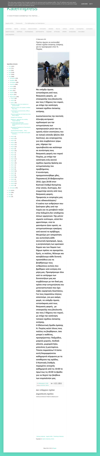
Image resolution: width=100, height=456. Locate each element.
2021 (10, 66)
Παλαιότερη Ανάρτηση (58, 436)
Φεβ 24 (13, 140)
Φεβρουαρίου (13, 96)
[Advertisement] (20, 49)
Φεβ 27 (13, 102)
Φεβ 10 (13, 167)
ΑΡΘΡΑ (64, 31)
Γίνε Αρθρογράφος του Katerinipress (35, 23)
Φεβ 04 (13, 179)
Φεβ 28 (13, 100)
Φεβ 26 (13, 136)
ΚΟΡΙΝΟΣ (19, 31)
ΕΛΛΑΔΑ (23, 29)
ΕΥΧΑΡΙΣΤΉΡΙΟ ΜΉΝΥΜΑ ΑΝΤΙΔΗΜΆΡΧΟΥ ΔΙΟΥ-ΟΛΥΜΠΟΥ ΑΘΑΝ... (19, 124)
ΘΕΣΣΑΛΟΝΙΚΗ (32, 29)
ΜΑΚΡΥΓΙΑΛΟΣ (10, 31)
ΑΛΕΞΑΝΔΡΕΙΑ (10, 34)
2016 (10, 76)
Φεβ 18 (13, 150)
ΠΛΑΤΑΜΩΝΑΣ (29, 31)
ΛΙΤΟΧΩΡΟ (43, 29)
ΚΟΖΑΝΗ (49, 31)
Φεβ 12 (13, 163)
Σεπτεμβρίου (13, 82)
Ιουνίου (11, 88)
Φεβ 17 (13, 152)
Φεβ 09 (13, 169)
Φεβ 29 (13, 98)
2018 (10, 72)
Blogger (54, 448)
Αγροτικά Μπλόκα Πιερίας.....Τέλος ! (19, 130)
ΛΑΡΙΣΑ (65, 29)
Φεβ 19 (13, 148)
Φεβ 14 (13, 158)
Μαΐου (11, 90)
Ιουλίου (11, 86)
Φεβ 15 (13, 156)
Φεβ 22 (13, 142)
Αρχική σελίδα (9, 23)
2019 (10, 70)
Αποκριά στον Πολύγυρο (16, 117)
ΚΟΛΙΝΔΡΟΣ (80, 29)
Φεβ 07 (13, 173)
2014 (10, 192)
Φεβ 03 (13, 181)
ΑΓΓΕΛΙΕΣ (57, 31)
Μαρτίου (12, 94)
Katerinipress (22, 8)
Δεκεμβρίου (12, 78)
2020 (10, 68)
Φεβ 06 (13, 175)
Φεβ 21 (13, 144)
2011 (10, 196)
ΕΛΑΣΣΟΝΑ (72, 31)
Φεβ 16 (13, 154)
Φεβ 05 (13, 177)
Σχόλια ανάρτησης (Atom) (48, 439)
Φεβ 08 (13, 171)
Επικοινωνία (19, 23)
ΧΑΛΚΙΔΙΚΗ (89, 29)
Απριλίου (12, 92)
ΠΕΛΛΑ (58, 29)
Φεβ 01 (13, 185)
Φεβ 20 (13, 146)
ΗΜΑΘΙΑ (51, 29)
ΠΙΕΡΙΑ (16, 29)
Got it (91, 4)
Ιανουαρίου (12, 187)
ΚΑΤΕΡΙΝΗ (9, 29)
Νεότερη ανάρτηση (41, 436)
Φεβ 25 (13, 138)
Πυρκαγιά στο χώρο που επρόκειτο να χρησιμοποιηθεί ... (19, 105)
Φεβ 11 (13, 165)
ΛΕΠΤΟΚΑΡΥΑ (40, 31)
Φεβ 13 (13, 160)
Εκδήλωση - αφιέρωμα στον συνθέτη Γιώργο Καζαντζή (19, 120)
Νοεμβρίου (12, 80)
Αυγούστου (12, 84)
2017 (10, 74)
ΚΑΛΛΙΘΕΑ (81, 31)
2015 (10, 190)
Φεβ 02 (13, 183)
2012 (10, 194)
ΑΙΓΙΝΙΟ (72, 29)
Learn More (84, 4)
